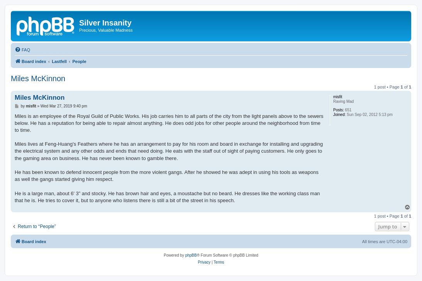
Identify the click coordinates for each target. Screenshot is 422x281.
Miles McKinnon (38, 78)
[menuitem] (22, 49)
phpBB (191, 255)
